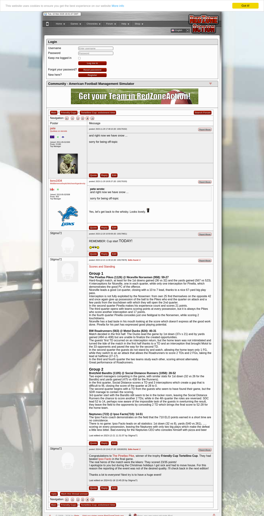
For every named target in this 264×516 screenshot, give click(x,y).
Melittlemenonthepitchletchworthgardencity (67, 183)
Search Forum (203, 112)
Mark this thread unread (74, 494)
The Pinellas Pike (123, 455)
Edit (114, 175)
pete (52, 128)
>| (92, 118)
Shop (137, 24)
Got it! (245, 5)
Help (123, 24)
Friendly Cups (69, 112)
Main (53, 112)
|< (67, 118)
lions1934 (56, 180)
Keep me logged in (59, 57)
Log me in (92, 63)
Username (54, 48)
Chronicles (92, 24)
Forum (109, 24)
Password (54, 53)
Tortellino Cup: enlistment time (98, 112)
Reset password (92, 70)
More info (118, 5)
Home (58, 24)
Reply (104, 175)
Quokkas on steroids (58, 131)
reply (54, 494)
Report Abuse (205, 129)
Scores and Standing (102, 266)
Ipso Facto (105, 458)
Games (74, 24)
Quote (93, 175)
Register (92, 75)
